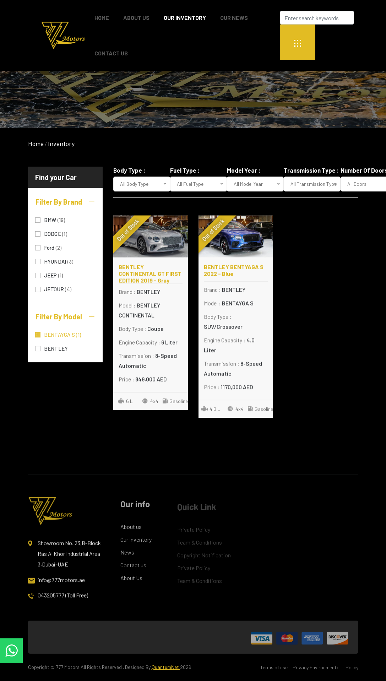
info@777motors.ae (56, 585)
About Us (136, 17)
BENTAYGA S (62, 334)
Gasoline (175, 405)
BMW (54, 219)
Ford (53, 247)
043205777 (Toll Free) (58, 601)
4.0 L (210, 413)
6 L (125, 405)
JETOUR (58, 288)
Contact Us (111, 53)
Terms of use (274, 667)
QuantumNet (166, 667)
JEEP (53, 274)
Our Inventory (185, 17)
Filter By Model (65, 316)
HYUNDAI (59, 261)
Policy (352, 667)
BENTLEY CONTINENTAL (65, 348)
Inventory (61, 143)
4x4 (150, 405)
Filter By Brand (65, 202)
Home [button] (101, 17)
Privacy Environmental (317, 667)
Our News (234, 17)
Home (36, 143)
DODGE (55, 233)
